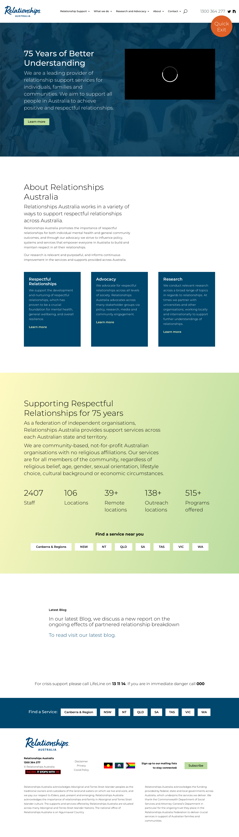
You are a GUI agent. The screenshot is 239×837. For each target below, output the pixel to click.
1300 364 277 (212, 11)
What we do (101, 11)
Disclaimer (81, 761)
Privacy (81, 765)
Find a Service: (43, 711)
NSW (84, 547)
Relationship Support (73, 11)
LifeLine (97, 683)
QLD (123, 547)
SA (143, 547)
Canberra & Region (78, 712)
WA (200, 547)
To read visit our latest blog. (82, 635)
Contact (173, 11)
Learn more (36, 122)
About (157, 11)
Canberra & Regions (51, 547)
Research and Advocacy (131, 11)
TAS (161, 547)
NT (104, 547)
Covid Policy (81, 769)
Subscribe (196, 765)
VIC (181, 547)
